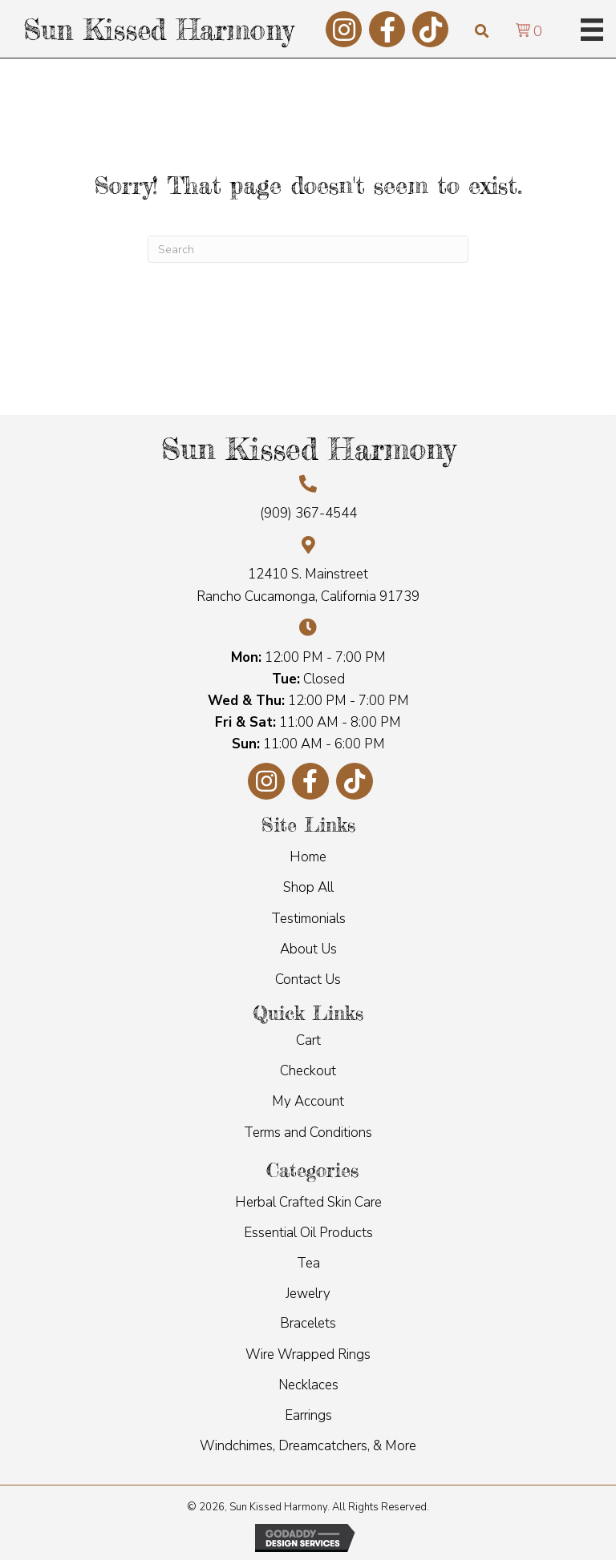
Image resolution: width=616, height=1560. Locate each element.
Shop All (308, 887)
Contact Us (308, 979)
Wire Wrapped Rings (308, 1354)
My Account (308, 1101)
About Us (308, 949)
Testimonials (308, 918)
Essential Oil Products (308, 1232)
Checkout (308, 1071)
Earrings (308, 1415)
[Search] (308, 249)
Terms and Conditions (308, 1132)
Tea (308, 1263)
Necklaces (308, 1385)
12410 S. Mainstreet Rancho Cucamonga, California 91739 (308, 585)
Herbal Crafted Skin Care (308, 1202)
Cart (308, 1040)
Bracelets (308, 1323)
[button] (344, 29)
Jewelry (308, 1293)
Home (308, 857)
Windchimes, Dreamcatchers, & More (308, 1446)
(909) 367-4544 (308, 513)
